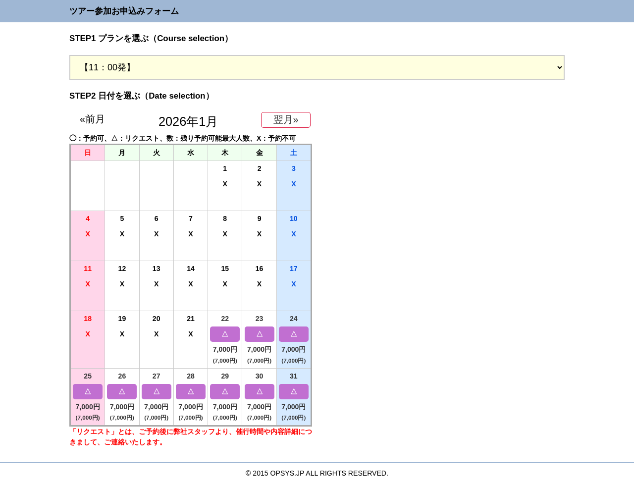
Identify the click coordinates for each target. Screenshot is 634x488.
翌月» (286, 119)
